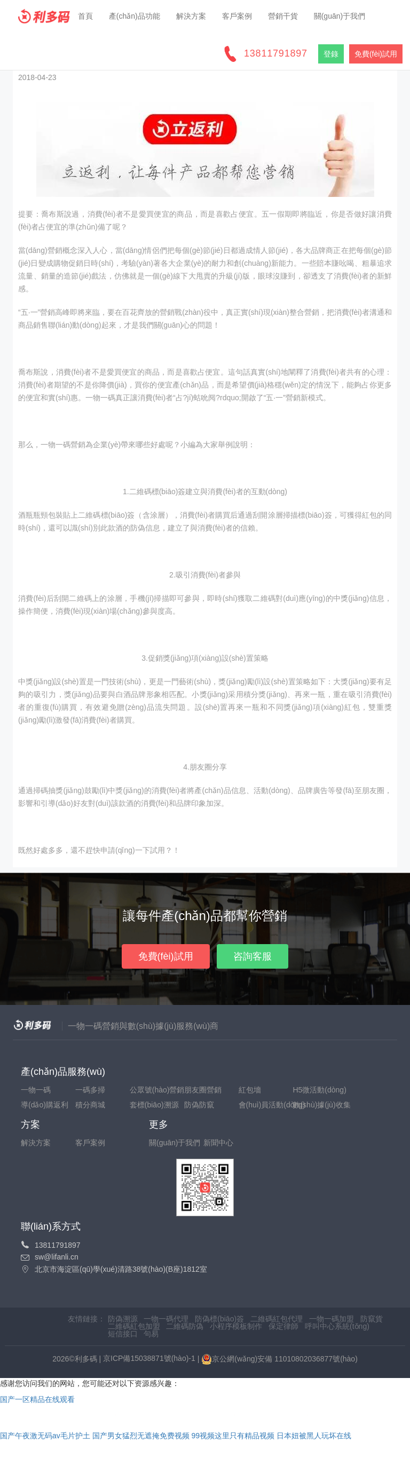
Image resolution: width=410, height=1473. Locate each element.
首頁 (85, 16)
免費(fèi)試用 (165, 956)
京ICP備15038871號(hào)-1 (149, 1358)
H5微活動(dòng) (319, 1090)
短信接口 (123, 1333)
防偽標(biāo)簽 (219, 1318)
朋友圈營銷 (203, 1090)
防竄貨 (371, 1318)
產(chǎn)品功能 (134, 16)
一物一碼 (36, 1090)
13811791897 (276, 53)
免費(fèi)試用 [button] (375, 54)
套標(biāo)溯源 (154, 1104)
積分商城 (90, 1104)
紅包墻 (250, 1090)
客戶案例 (237, 16)
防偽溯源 (123, 1318)
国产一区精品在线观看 (37, 1399)
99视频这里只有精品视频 (233, 1435)
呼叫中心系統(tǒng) (337, 1326)
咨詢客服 (252, 956)
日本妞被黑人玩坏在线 (314, 1435)
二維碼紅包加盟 (134, 1326)
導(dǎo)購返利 (44, 1104)
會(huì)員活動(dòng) (265, 1104)
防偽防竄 (199, 1104)
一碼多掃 (90, 1090)
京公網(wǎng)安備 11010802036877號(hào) (279, 1359)
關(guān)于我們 (339, 16)
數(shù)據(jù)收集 (319, 1104)
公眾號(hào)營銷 (156, 1090)
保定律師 (285, 1326)
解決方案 (191, 16)
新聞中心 (218, 1142)
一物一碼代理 (166, 1318)
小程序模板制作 (236, 1326)
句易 (151, 1333)
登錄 (331, 54)
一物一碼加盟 (331, 1318)
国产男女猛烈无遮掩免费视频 (141, 1435)
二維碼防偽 (184, 1326)
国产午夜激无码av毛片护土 (45, 1435)
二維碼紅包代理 (276, 1318)
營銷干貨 (283, 16)
